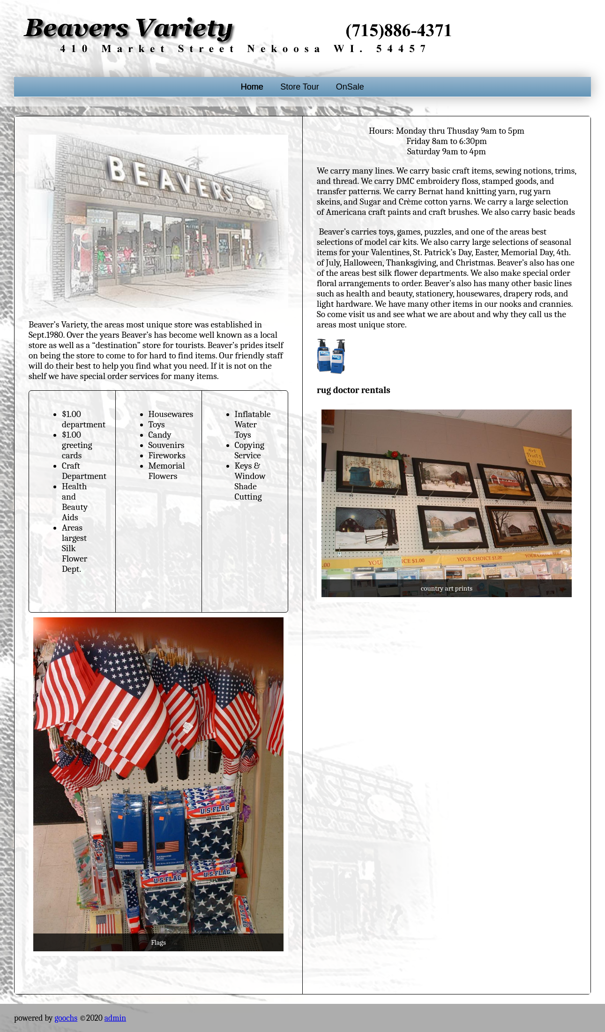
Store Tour (299, 86)
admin (115, 1018)
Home (252, 86)
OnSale (350, 86)
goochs (65, 1018)
